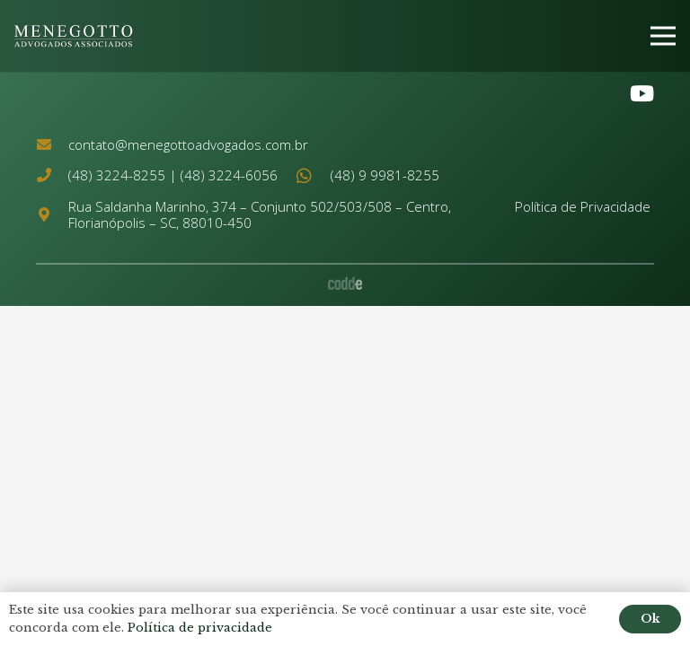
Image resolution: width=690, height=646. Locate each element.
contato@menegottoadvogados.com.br (188, 144)
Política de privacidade (200, 627)
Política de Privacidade (582, 206)
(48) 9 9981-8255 (385, 175)
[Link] (73, 36)
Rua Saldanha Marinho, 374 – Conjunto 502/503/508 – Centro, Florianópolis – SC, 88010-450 (259, 214)
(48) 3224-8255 (116, 175)
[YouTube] (642, 93)
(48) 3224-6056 (229, 175)
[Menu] (663, 35)
